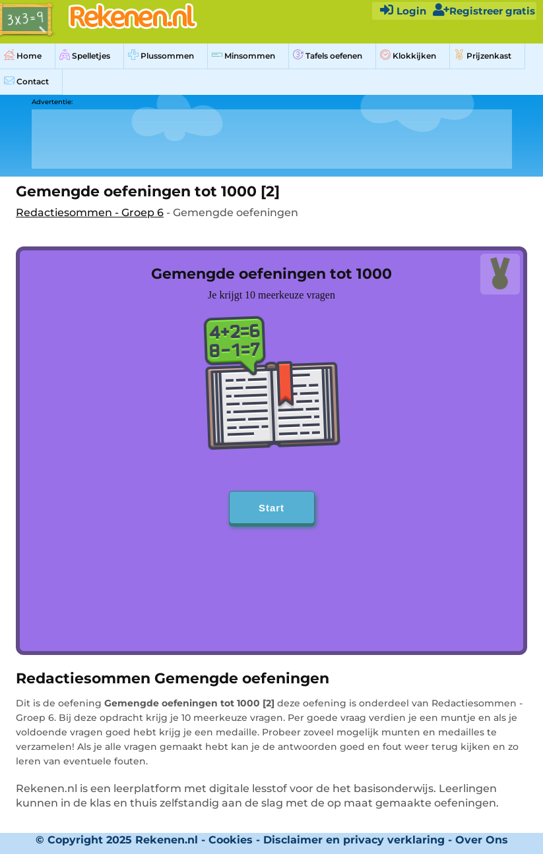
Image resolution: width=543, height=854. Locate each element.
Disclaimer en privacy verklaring (354, 840)
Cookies (230, 840)
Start (271, 507)
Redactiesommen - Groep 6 (90, 212)
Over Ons (481, 840)
